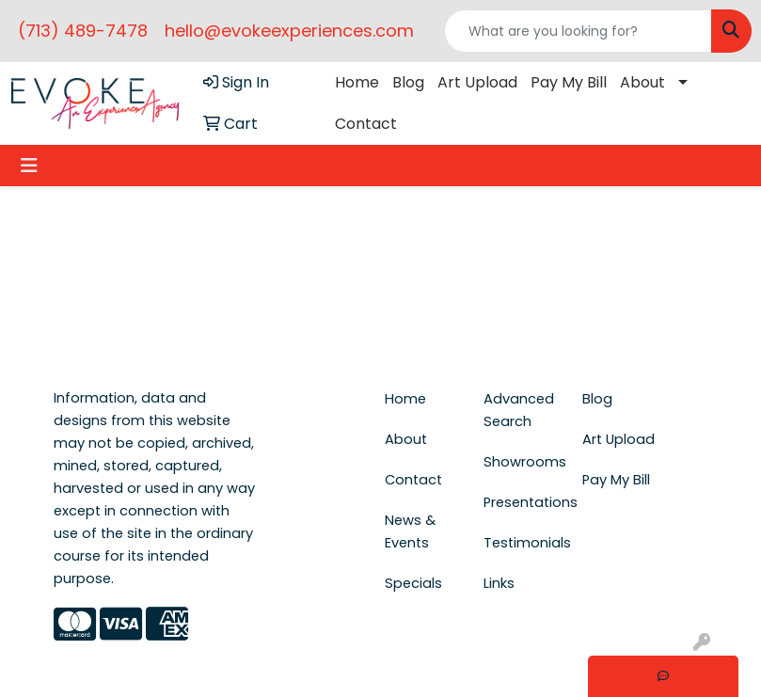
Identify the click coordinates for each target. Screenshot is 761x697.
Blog (408, 82)
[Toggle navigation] (29, 165)
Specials (413, 583)
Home (357, 82)
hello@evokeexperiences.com (289, 30)
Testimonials (522, 542)
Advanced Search (519, 410)
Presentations (522, 502)
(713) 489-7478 (83, 30)
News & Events (410, 531)
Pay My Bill (569, 82)
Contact (366, 124)
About (642, 82)
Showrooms (522, 461)
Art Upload (477, 82)
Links (499, 583)
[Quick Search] (578, 31)
